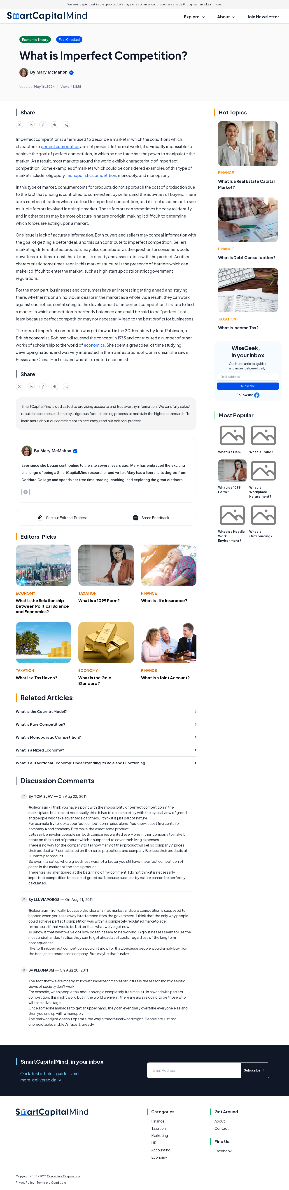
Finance (149, 593)
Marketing (159, 1135)
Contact (221, 1128)
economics (94, 345)
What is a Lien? (230, 452)
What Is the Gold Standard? (95, 680)
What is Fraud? (261, 452)
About (219, 1121)
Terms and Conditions (52, 1182)
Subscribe (248, 386)
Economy (25, 593)
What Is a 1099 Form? (99, 600)
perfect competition (60, 146)
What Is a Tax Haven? (36, 677)
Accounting (160, 1150)
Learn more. (214, 4)
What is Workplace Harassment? (260, 491)
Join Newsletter (263, 16)
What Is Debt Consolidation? (247, 257)
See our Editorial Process (62, 517)
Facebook (223, 1150)
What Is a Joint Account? (165, 677)
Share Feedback (150, 517)
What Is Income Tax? (238, 327)
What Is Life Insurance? (164, 600)
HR (153, 1142)
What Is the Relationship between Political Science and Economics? (42, 606)
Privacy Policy (25, 1182)
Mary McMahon (52, 72)
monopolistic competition (91, 175)
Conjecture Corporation (63, 1176)
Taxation (87, 593)
